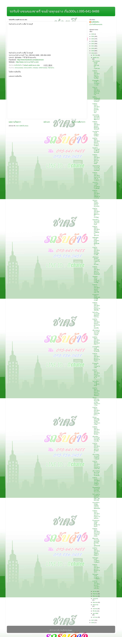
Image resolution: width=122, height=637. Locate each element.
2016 (92, 622)
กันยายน (95, 593)
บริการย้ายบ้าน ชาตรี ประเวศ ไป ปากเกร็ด (96, 439)
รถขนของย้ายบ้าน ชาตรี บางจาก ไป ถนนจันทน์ (96, 168)
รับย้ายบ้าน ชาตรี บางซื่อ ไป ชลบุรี (95, 383)
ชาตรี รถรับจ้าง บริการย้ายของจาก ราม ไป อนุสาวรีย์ (96, 288)
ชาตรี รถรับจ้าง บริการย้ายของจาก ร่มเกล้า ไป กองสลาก (96, 176)
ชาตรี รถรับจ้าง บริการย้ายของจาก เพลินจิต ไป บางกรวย (96, 194)
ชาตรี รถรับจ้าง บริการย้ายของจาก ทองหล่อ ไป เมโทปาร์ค (96, 465)
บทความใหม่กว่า (15, 122)
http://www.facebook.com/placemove (30, 60)
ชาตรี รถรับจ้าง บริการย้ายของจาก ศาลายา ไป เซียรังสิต (96, 306)
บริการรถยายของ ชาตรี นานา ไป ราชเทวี (96, 332)
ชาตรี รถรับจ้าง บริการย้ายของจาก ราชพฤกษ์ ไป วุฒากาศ (96, 231)
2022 (92, 43)
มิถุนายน (95, 602)
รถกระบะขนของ (19, 67)
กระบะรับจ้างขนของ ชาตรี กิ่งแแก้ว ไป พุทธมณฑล (96, 505)
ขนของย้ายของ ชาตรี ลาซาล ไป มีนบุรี (95, 222)
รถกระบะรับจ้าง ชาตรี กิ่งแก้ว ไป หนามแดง (95, 203)
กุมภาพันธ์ (95, 613)
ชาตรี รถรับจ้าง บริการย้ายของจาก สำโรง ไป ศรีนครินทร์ (96, 270)
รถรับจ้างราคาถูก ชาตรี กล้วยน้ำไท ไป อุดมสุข (96, 185)
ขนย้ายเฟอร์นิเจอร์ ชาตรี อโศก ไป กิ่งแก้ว (96, 99)
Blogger (70, 630)
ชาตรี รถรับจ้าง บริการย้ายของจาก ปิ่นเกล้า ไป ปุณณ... (96, 568)
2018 (92, 53)
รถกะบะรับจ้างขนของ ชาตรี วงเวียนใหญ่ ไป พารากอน (96, 401)
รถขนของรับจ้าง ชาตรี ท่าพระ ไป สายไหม (95, 279)
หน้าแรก (47, 122)
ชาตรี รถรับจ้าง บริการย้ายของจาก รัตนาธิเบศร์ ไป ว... (96, 340)
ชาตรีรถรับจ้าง (95, 22)
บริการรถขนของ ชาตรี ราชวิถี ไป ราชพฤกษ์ (95, 457)
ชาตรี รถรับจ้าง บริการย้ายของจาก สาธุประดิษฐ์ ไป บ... (96, 411)
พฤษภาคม (95, 604)
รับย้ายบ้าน (51, 67)
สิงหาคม (95, 596)
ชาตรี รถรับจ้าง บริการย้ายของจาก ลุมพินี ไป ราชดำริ (96, 481)
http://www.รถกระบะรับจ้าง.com (27, 62)
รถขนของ (35, 67)
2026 (92, 34)
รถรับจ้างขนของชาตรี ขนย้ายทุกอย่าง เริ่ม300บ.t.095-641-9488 (54, 11)
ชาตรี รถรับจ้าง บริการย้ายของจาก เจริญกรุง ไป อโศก (96, 74)
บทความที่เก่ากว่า (78, 122)
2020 (92, 48)
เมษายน (95, 608)
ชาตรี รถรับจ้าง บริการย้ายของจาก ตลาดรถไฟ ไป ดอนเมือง (96, 323)
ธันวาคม (95, 55)
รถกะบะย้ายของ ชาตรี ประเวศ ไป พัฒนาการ (96, 117)
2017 (92, 620)
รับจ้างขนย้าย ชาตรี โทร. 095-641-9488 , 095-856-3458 (96, 497)
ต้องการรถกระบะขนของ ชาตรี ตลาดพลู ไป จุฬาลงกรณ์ (96, 542)
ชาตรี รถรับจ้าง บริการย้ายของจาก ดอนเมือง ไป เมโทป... (96, 108)
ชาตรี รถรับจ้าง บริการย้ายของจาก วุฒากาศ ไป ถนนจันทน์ (96, 159)
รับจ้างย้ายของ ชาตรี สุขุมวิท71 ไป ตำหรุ (95, 315)
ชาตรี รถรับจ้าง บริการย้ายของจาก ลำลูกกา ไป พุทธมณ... (96, 514)
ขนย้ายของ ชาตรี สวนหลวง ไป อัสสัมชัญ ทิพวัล (95, 241)
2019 (92, 50)
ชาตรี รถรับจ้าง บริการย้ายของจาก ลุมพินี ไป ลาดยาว (96, 551)
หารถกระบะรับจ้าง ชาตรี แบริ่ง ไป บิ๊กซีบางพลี (96, 297)
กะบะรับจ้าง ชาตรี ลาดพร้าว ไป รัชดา (95, 134)
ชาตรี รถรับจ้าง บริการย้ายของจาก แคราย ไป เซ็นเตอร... (96, 391)
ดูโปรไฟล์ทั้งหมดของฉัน (95, 24)
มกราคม (95, 617)
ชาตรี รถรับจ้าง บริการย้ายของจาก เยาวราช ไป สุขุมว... (96, 142)
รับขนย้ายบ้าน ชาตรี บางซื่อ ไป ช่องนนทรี (96, 150)
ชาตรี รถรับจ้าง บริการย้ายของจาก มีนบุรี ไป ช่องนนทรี (96, 125)
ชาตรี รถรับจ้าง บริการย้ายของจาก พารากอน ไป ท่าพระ (96, 532)
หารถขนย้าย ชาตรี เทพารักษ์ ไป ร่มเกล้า (96, 349)
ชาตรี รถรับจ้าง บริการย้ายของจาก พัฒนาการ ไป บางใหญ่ (96, 213)
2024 (92, 38)
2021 (92, 46)
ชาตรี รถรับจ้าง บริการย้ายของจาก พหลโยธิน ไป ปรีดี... (96, 251)
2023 (92, 41)
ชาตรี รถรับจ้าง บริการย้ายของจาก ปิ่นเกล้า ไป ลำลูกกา (96, 357)
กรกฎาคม (95, 598)
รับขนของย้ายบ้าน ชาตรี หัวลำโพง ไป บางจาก (96, 490)
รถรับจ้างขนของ (43, 67)
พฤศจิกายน (96, 57)
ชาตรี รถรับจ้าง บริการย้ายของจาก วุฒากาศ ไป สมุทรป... (96, 448)
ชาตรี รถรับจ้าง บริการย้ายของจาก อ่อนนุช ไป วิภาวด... (96, 430)
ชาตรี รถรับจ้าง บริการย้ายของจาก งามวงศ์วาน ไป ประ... (96, 584)
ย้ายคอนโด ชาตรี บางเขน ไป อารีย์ (96, 365)
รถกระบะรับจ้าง (28, 67)
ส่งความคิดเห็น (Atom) (22, 125)
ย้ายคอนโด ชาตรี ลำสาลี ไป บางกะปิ (95, 83)
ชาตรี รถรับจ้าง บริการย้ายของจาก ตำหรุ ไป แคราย (96, 91)
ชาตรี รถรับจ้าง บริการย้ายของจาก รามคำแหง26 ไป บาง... (96, 374)
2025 (92, 36)
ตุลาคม (95, 591)
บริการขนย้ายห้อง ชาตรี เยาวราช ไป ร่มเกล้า (96, 473)
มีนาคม (95, 611)
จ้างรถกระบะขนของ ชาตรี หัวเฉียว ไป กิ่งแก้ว (96, 523)
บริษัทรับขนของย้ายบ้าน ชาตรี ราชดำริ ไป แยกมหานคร (96, 260)
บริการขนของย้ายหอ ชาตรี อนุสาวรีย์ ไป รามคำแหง (96, 64)
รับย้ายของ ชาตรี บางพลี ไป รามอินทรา (96, 560)
